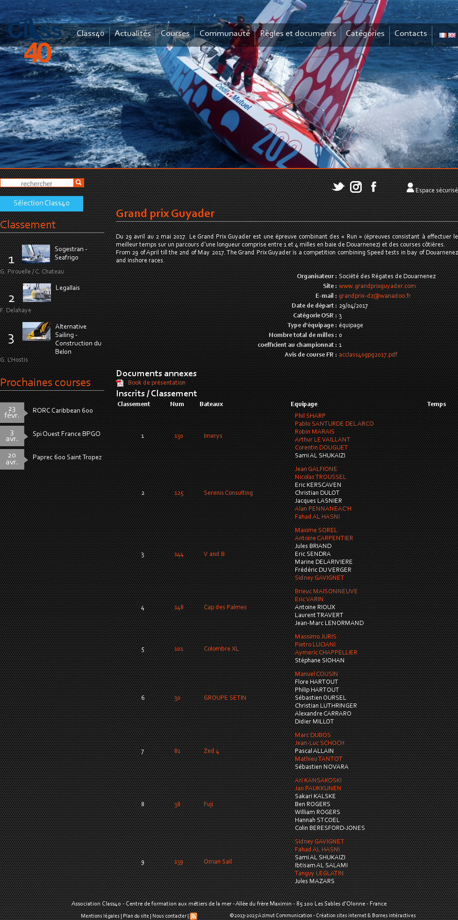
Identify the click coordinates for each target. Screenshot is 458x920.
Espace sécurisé (436, 191)
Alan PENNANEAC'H (323, 509)
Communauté (225, 33)
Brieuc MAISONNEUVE (326, 592)
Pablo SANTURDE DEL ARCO (334, 424)
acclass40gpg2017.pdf (368, 355)
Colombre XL (221, 649)
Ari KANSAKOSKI (318, 781)
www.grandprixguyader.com (377, 286)
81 (177, 751)
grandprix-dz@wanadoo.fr (375, 296)
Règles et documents (298, 33)
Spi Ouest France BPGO (66, 434)
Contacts (410, 33)
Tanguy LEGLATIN (319, 874)
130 (178, 436)
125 (179, 493)
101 (178, 649)
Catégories (365, 33)
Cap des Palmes (225, 607)
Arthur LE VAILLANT (323, 440)
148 (179, 607)
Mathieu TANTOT (319, 759)
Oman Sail (218, 862)
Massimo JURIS (315, 637)
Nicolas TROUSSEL (320, 477)
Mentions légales (100, 916)
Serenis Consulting (228, 493)
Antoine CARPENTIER (324, 538)
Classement (28, 225)
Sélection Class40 (42, 203)
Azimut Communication (285, 916)
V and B (214, 554)
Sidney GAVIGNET (319, 578)
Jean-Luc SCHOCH (319, 743)
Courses (175, 33)
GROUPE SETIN (225, 698)
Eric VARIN (309, 600)
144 (179, 554)
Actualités (132, 33)
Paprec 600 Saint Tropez (67, 457)
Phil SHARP (310, 416)
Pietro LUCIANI (315, 645)
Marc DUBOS (313, 735)
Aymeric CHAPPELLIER (326, 653)
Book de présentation (157, 383)
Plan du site (136, 916)
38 (177, 804)
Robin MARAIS (315, 432)
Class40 (91, 33)
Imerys (213, 436)
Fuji (208, 804)
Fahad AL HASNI (317, 517)
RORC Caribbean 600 (63, 410)
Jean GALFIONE (316, 469)
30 (177, 698)
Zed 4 (211, 751)
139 (178, 862)
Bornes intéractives (394, 916)
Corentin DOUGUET (321, 448)
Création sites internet (341, 916)
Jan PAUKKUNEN (318, 789)
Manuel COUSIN (316, 674)
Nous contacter (169, 916)
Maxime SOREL (316, 530)
